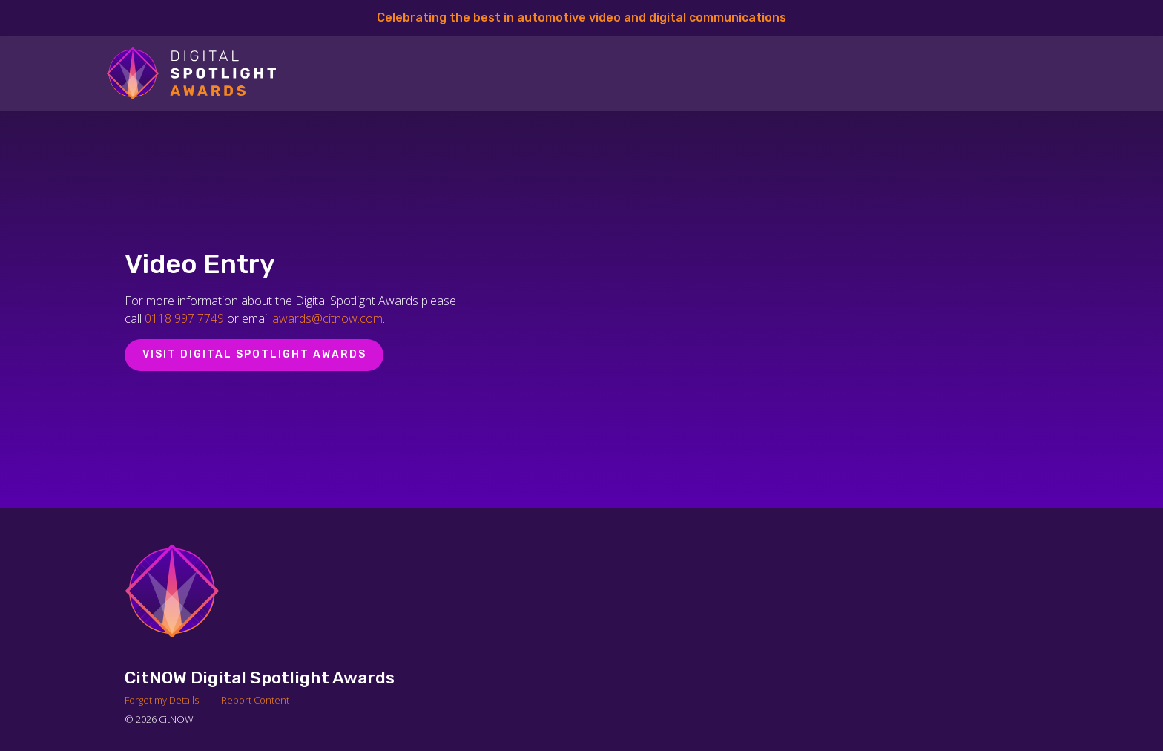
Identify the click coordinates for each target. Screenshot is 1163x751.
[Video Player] (791, 309)
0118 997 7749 (184, 318)
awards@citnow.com (327, 318)
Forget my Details (162, 699)
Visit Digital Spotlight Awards (254, 354)
